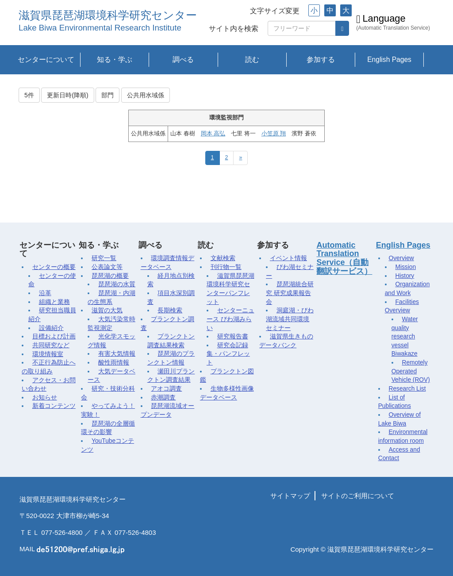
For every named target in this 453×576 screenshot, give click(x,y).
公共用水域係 (145, 95)
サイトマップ (290, 495)
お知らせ (44, 397)
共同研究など (50, 345)
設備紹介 (51, 328)
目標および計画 (54, 336)
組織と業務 (54, 302)
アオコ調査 (166, 388)
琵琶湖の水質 (116, 284)
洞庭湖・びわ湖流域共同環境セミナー (290, 319)
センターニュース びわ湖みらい (230, 319)
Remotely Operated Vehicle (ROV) (411, 371)
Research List (407, 388)
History (404, 276)
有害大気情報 (116, 353)
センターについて (46, 59)
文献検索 (223, 258)
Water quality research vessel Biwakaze (405, 336)
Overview (401, 258)
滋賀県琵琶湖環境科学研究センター (108, 15)
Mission (405, 267)
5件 (29, 95)
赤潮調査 (163, 397)
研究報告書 (232, 336)
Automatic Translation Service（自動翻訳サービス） (344, 258)
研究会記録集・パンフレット (228, 354)
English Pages (389, 59)
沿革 (45, 293)
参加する (321, 59)
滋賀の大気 (107, 310)
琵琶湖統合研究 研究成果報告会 (290, 293)
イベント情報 (288, 258)
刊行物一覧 (226, 267)
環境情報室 (47, 354)
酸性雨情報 (113, 362)
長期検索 (169, 310)
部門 (107, 95)
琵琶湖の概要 (110, 276)
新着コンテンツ (54, 406)
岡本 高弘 (213, 134)
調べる (183, 59)
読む (252, 59)
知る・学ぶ (114, 59)
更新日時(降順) (67, 95)
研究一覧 (104, 258)
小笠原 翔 (273, 134)
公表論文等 (107, 267)
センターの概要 (54, 267)
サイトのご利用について (357, 495)
